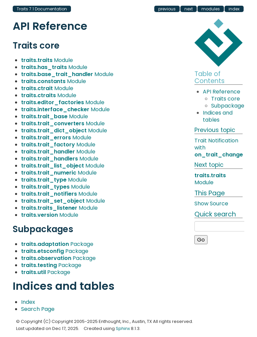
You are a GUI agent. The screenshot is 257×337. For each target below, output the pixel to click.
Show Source (211, 203)
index (234, 9)
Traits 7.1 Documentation (42, 9)
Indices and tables (218, 116)
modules (210, 9)
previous (167, 9)
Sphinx (123, 328)
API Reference (221, 91)
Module (47, 60)
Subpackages (229, 106)
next (188, 9)
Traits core (225, 99)
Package (57, 244)
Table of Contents (209, 77)
